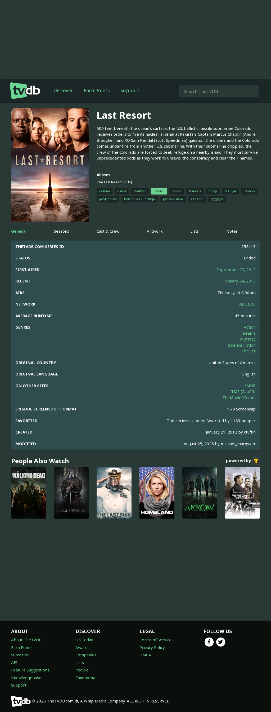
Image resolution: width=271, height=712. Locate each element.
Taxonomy (85, 677)
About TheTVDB (26, 639)
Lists (79, 662)
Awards (82, 647)
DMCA (145, 654)
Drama (249, 333)
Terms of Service (155, 639)
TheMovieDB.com (239, 397)
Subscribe (20, 654)
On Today (84, 639)
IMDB (250, 385)
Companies (85, 654)
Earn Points (97, 90)
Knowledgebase (26, 677)
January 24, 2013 (240, 281)
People (82, 670)
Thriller (248, 350)
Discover (63, 90)
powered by (243, 461)
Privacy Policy (152, 647)
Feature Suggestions (30, 670)
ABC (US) (247, 304)
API (14, 662)
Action (250, 327)
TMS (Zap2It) (243, 391)
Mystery (248, 339)
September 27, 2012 (236, 269)
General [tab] (18, 231)
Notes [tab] (232, 231)
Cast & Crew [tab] (108, 231)
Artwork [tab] (155, 231)
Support (129, 90)
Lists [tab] (194, 231)
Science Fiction (242, 345)
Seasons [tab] (61, 231)
